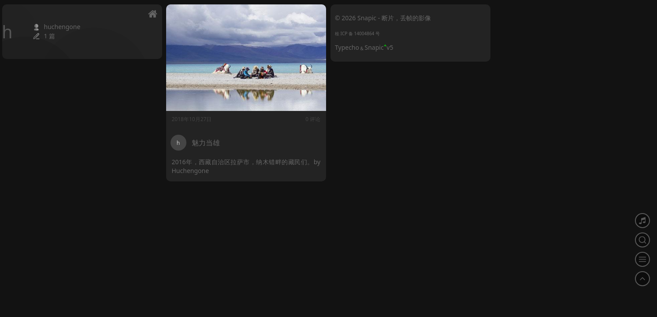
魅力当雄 (206, 142)
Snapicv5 (379, 47)
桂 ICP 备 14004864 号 (357, 33)
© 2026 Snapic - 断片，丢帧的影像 (383, 18)
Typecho (347, 47)
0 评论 (312, 119)
